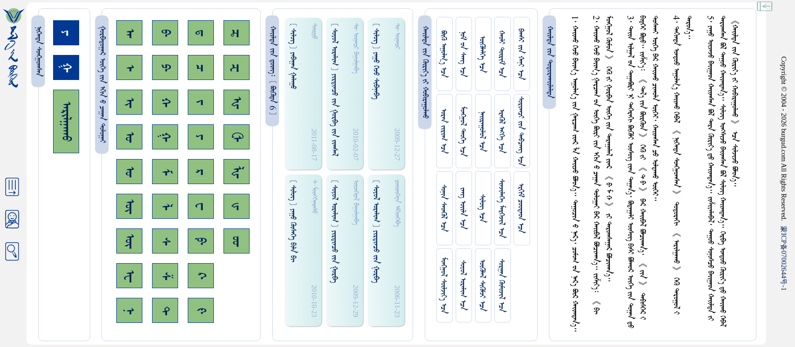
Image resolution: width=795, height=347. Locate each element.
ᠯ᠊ (165, 206)
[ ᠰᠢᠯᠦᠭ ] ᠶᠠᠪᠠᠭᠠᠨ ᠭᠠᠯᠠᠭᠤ (292, 56)
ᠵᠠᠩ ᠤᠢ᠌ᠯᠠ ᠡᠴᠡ (462, 208)
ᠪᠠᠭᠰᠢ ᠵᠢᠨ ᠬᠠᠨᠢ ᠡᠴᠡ (520, 54)
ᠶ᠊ (201, 136)
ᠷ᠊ (201, 171)
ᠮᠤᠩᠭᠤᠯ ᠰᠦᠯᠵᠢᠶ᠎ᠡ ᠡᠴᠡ (443, 285)
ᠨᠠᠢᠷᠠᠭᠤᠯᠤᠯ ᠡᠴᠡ (482, 131)
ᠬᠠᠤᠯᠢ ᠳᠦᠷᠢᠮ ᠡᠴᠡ (501, 54)
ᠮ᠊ (165, 172)
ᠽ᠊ (236, 67)
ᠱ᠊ (165, 276)
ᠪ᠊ (165, 32)
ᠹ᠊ (201, 241)
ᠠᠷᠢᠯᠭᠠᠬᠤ (66, 121)
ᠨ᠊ (129, 310)
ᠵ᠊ (201, 102)
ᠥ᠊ (129, 206)
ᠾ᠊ (236, 102)
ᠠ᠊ (129, 33)
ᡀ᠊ (236, 172)
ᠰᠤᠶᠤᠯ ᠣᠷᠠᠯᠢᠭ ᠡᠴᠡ (462, 285)
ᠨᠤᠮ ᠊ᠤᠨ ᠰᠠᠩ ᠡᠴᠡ (462, 54)
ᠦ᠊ (129, 241)
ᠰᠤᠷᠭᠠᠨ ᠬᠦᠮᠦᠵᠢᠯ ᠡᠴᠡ (501, 285)
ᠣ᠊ (129, 137)
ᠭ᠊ (165, 137)
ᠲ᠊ (165, 310)
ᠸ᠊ (201, 206)
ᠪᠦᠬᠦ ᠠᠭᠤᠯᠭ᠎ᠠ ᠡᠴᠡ (443, 54)
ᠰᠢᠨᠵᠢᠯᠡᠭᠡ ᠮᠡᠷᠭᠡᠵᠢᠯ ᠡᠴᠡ (501, 208)
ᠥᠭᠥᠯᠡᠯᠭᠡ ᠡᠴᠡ (482, 54)
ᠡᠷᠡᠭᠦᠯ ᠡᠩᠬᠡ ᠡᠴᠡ (501, 131)
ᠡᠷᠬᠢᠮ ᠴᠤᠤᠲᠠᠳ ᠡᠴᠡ (520, 208)
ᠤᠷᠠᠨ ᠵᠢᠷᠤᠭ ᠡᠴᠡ (443, 131)
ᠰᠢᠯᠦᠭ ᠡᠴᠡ (482, 208)
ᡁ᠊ (236, 206)
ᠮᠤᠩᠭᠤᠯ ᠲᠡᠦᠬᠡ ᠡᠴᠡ (462, 131)
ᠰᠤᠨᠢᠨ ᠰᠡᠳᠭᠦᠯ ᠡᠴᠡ (443, 208)
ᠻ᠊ (201, 310)
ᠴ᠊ (201, 68)
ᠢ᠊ (129, 102)
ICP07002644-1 (784, 258)
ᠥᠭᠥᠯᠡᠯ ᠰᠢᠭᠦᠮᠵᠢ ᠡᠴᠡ (482, 285)
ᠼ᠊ (236, 33)
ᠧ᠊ (129, 276)
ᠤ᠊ (129, 171)
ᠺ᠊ (201, 276)
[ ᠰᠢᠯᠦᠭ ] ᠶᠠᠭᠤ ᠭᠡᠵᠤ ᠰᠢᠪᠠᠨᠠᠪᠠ (375, 61)
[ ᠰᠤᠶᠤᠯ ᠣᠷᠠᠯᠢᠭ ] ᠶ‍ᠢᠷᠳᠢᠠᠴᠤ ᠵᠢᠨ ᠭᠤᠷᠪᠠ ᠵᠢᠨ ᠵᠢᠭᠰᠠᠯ (334, 89)
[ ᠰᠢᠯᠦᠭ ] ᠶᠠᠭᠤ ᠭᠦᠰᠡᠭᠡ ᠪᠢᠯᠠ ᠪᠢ (292, 220)
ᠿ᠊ (236, 137)
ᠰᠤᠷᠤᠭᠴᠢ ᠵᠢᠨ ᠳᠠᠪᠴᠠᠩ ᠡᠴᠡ (520, 131)
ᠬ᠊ (165, 102)
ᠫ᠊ (165, 67)
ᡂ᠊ (236, 241)
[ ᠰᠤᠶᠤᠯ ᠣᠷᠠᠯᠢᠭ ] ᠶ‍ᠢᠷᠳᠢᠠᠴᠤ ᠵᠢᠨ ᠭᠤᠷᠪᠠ (334, 231)
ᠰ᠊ (165, 241)
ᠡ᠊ (129, 68)
